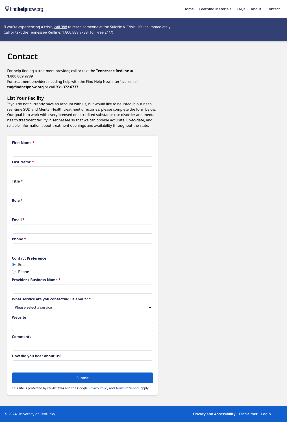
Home (188, 8)
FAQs (241, 8)
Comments (21, 336)
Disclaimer (248, 413)
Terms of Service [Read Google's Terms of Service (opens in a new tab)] (127, 388)
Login (266, 413)
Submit (82, 377)
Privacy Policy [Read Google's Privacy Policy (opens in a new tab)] (98, 388)
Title (17, 181)
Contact (273, 8)
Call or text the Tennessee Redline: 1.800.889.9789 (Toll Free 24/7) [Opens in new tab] (58, 32)
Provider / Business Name (36, 279)
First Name (23, 142)
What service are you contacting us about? (51, 299)
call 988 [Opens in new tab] (60, 26)
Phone (19, 239)
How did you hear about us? (36, 355)
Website (19, 317)
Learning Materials (215, 8)
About (256, 8)
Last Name (23, 161)
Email (18, 219)
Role (17, 200)
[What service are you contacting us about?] (82, 307)
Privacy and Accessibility (214, 413)
